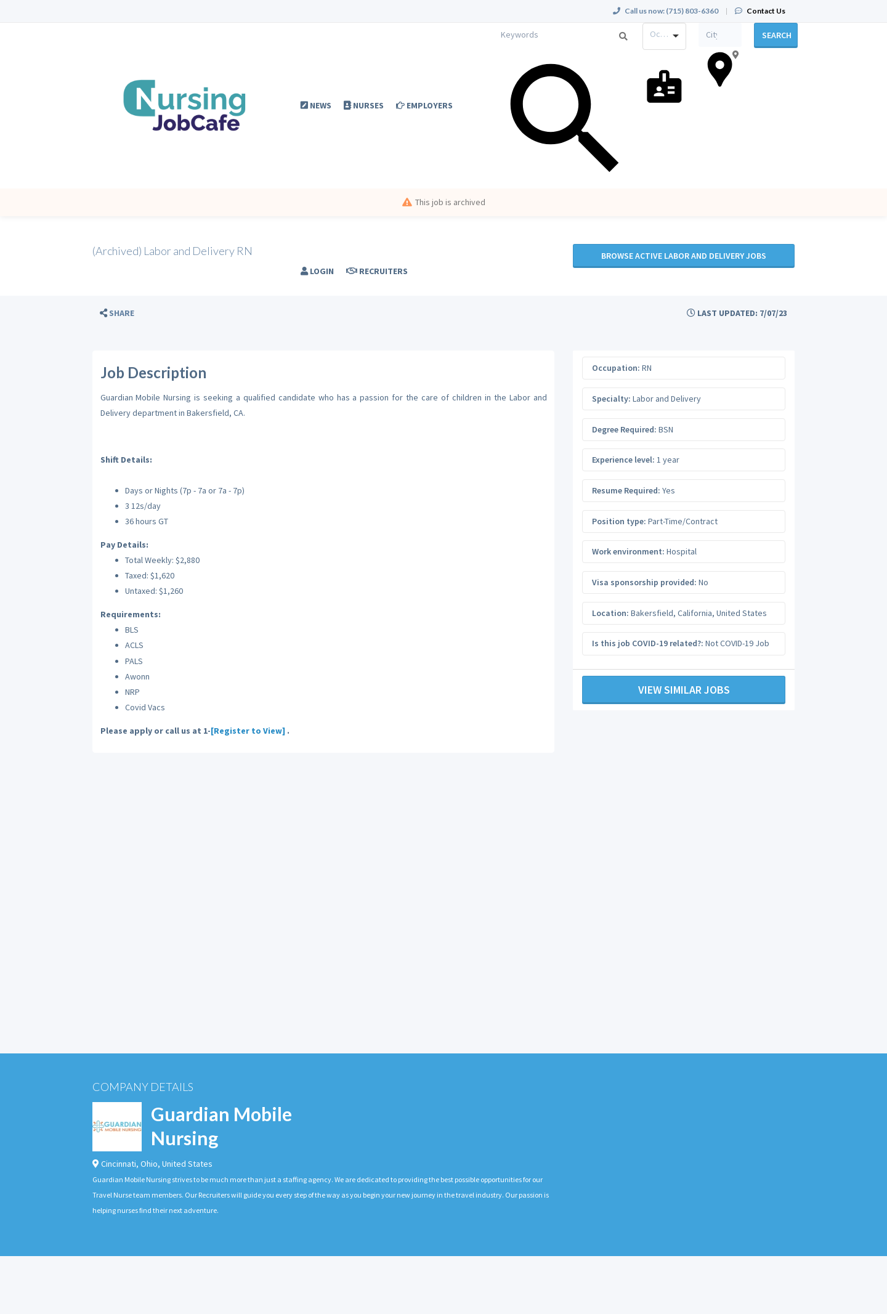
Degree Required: (624, 429)
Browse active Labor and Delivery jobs (683, 255)
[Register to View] (248, 730)
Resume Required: (626, 490)
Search (777, 35)
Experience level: (623, 459)
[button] (117, 313)
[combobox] (664, 36)
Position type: (619, 521)
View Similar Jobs (684, 690)
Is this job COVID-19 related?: (647, 643)
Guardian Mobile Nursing (221, 1126)
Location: (610, 612)
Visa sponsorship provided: (644, 582)
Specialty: (611, 398)
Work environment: (628, 551)
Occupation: (616, 367)
